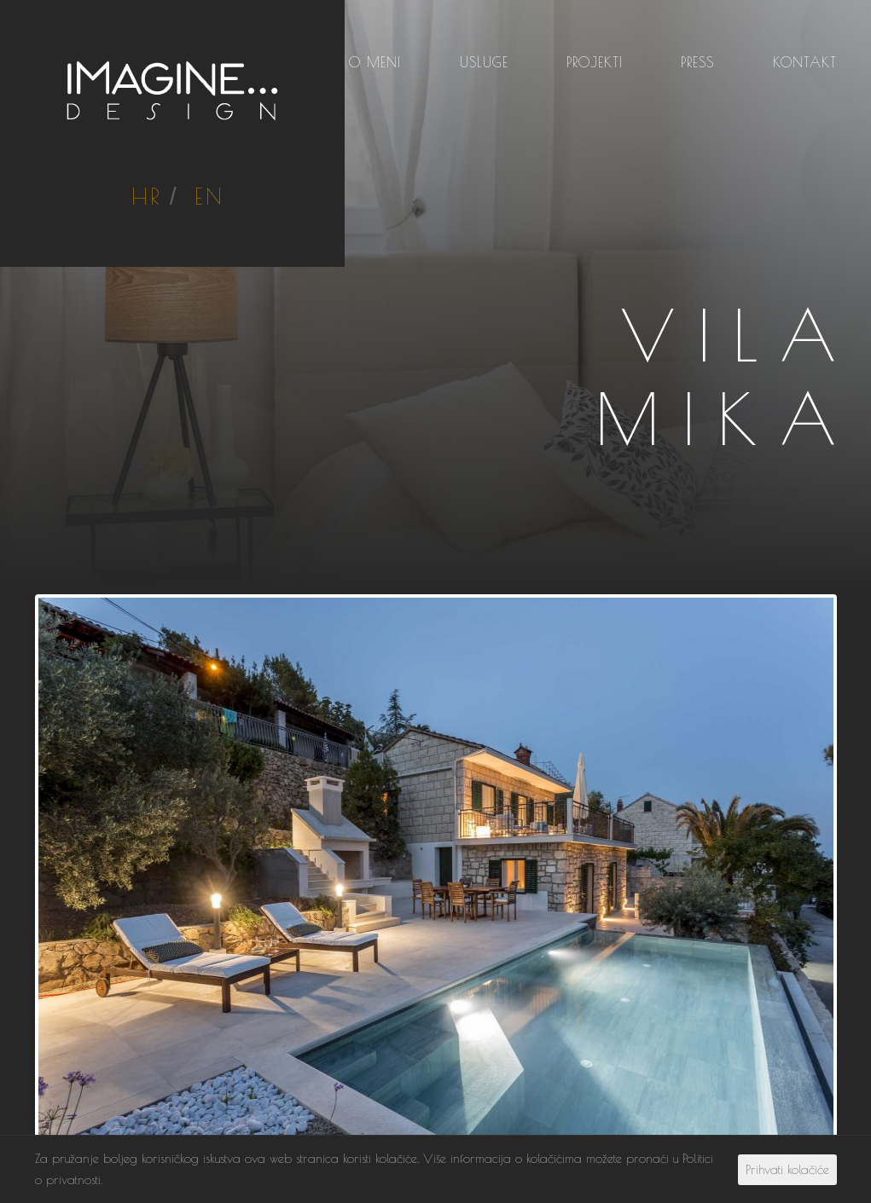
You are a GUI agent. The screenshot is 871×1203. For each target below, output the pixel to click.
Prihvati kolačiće (787, 1169)
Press (697, 62)
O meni (375, 62)
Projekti (594, 62)
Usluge (484, 62)
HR (146, 196)
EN (209, 196)
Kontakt (805, 62)
